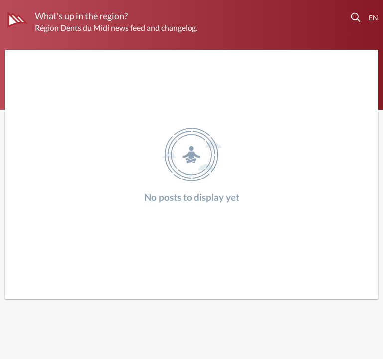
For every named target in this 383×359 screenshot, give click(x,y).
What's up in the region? (81, 15)
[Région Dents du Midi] (17, 19)
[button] (356, 17)
